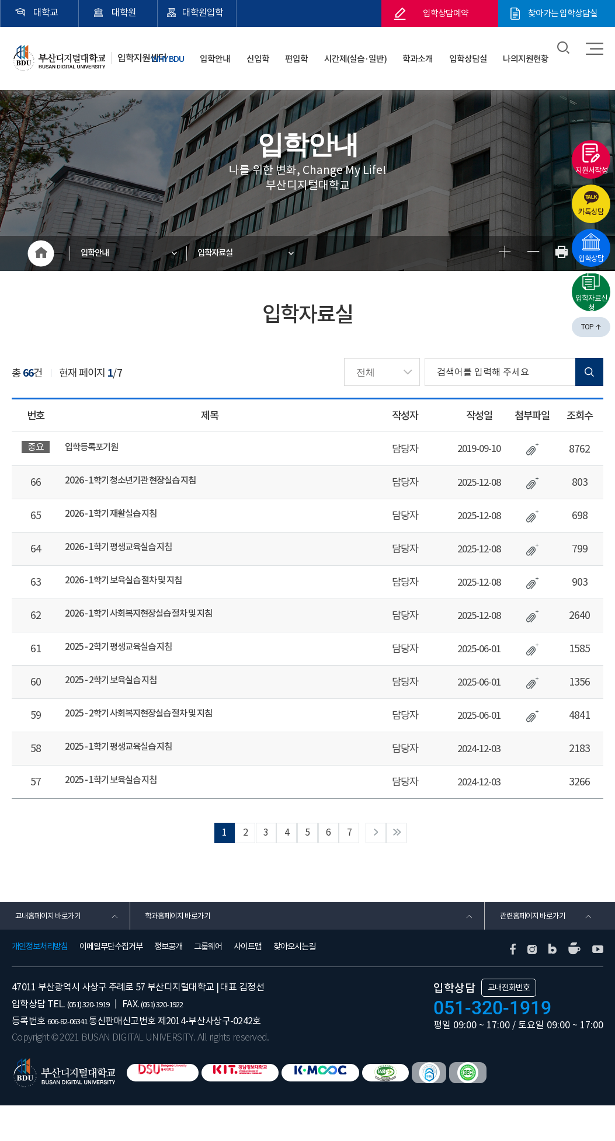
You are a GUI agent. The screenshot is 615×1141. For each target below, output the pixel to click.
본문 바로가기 (0, 0)
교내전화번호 (509, 1023)
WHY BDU (220, 52)
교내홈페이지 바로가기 (53, 948)
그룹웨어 (208, 982)
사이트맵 (248, 982)
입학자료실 (224, 253)
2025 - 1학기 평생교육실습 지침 (127, 768)
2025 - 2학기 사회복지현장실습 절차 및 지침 (151, 732)
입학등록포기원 (95, 447)
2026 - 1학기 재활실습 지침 (118, 519)
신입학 (296, 52)
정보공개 (168, 982)
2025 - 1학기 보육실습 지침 (118, 804)
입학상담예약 (445, 13)
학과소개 (435, 52)
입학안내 (261, 52)
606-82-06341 (73, 1056)
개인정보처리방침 (40, 982)
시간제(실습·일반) (378, 52)
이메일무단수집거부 (111, 982)
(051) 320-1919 (95, 1039)
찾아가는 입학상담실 (562, 13)
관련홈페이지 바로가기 (538, 948)
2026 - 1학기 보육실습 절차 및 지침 (133, 590)
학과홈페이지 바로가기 (183, 948)
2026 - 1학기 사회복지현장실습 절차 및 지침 (151, 626)
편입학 (327, 52)
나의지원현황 (529, 52)
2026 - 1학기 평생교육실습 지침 (127, 554)
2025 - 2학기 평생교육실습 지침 (127, 661)
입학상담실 (477, 52)
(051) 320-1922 (183, 1039)
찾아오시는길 (294, 982)
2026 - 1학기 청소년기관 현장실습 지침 (141, 483)
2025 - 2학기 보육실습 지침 (118, 697)
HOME (41, 253)
